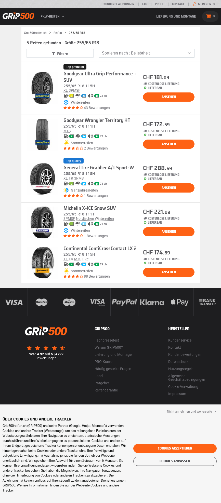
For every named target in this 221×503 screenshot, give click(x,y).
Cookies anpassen (175, 461)
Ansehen (169, 97)
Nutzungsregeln (180, 368)
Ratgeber (102, 382)
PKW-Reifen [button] (53, 16)
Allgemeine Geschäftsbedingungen (186, 377)
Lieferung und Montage (176, 16)
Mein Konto (203, 4)
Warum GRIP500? (109, 347)
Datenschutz (178, 361)
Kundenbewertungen (118, 4)
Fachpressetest (107, 340)
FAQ (144, 4)
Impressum (177, 393)
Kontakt (178, 4)
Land (99, 375)
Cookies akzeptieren (175, 448)
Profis (159, 4)
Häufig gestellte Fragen (113, 368)
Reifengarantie (106, 390)
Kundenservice (179, 340)
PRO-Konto (103, 361)
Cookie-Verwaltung (183, 386)
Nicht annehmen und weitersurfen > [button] (191, 411)
